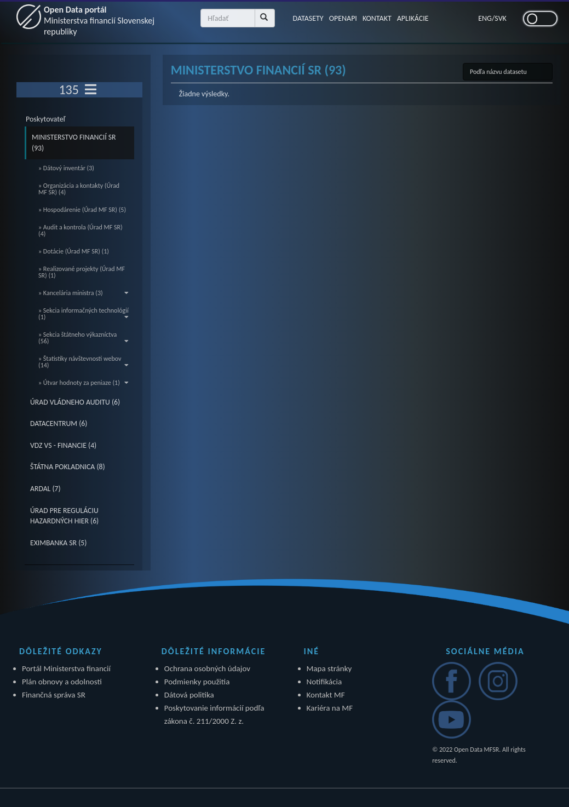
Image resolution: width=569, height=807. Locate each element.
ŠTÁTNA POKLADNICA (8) (67, 466)
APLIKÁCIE (413, 18)
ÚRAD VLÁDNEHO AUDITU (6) (75, 402)
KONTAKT (377, 18)
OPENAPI (343, 18)
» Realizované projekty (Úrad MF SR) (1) (81, 272)
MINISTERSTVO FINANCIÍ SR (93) (74, 142)
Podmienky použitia (197, 682)
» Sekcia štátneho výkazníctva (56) (83, 338)
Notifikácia (324, 682)
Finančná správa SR (53, 695)
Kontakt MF (326, 695)
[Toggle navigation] (91, 89)
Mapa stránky (329, 668)
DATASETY (307, 18)
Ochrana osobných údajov (207, 668)
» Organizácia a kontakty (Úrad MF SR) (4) (78, 189)
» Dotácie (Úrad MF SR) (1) (73, 251)
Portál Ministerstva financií (66, 668)
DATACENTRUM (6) (58, 423)
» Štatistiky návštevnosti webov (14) (83, 362)
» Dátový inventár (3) (66, 168)
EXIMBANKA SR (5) (58, 542)
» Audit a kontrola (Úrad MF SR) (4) (80, 230)
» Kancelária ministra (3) (83, 293)
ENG (485, 18)
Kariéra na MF (330, 708)
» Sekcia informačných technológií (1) (83, 314)
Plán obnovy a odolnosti (62, 682)
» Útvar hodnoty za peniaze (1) (83, 383)
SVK (501, 18)
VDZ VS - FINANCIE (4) (63, 445)
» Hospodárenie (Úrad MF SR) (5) (82, 210)
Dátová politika (189, 695)
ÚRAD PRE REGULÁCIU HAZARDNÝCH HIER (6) (64, 516)
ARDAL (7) (45, 488)
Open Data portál (99, 20)
